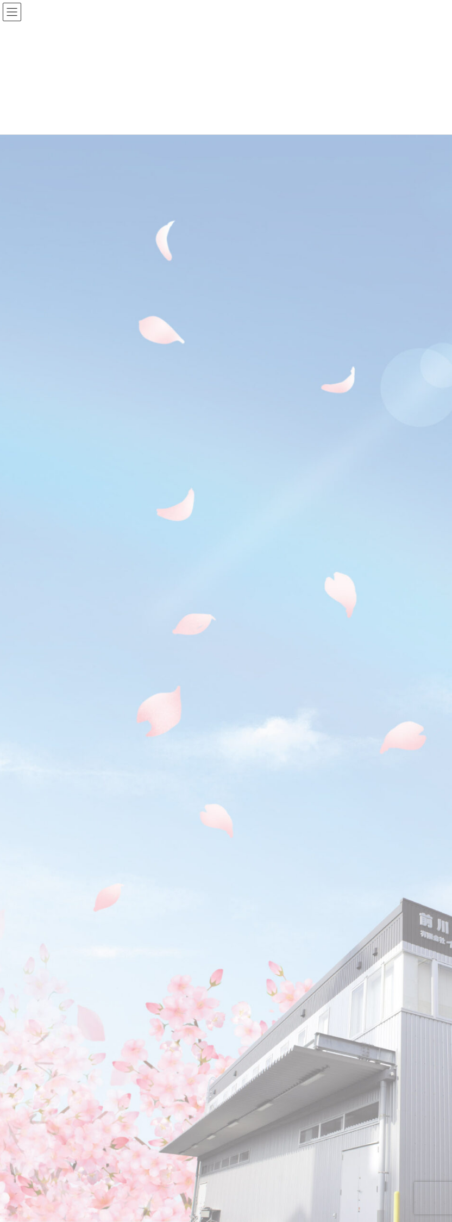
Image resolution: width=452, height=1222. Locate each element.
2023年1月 (61, 1049)
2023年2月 (61, 1030)
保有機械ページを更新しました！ (235, 493)
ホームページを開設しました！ (231, 787)
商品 (51, 936)
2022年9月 (61, 1069)
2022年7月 (61, 1108)
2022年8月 (61, 1088)
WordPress (140, 1205)
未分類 (55, 956)
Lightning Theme (189, 1205)
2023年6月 (61, 1010)
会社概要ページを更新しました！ (235, 395)
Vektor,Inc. (311, 1205)
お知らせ (58, 917)
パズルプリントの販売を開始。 (231, 591)
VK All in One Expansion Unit (253, 1205)
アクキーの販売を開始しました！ (235, 297)
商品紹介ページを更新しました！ (235, 689)
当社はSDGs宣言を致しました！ (232, 199)
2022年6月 (61, 1128)
